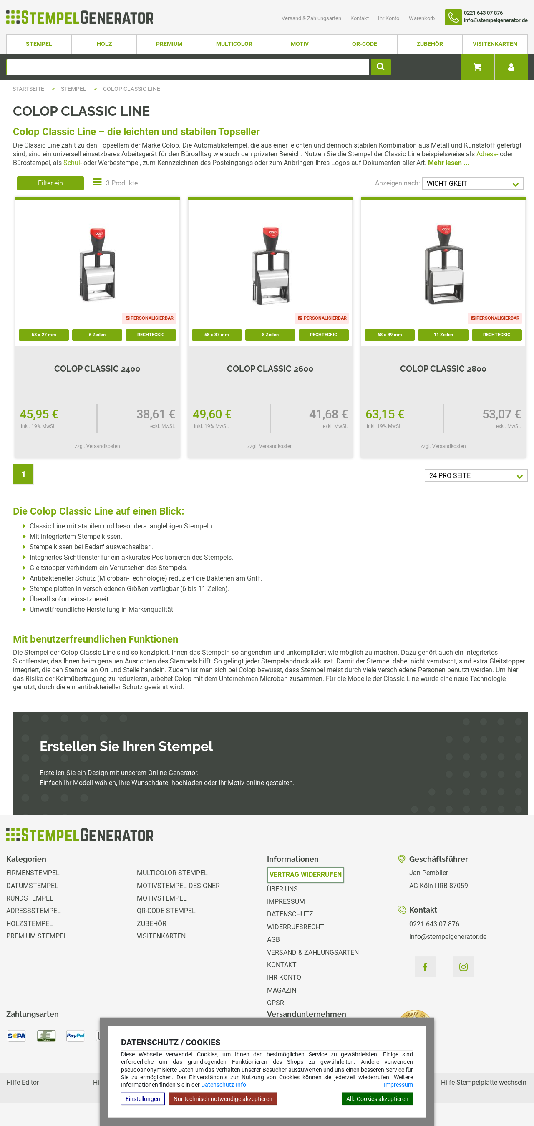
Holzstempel (29, 924)
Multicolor (234, 44)
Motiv (300, 44)
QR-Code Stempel (166, 911)
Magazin (281, 990)
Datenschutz (290, 914)
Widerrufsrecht (295, 927)
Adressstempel (33, 911)
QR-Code (364, 44)
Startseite (28, 88)
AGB (273, 939)
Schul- (72, 163)
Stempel (39, 44)
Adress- (487, 154)
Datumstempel (32, 886)
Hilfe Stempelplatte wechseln (483, 1082)
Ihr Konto (389, 18)
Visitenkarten (495, 44)
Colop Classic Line (131, 88)
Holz (104, 44)
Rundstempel (29, 898)
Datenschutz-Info (223, 1084)
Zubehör (430, 44)
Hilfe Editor (22, 1082)
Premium (169, 44)
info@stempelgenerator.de (447, 937)
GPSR (275, 1003)
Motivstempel (162, 898)
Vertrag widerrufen (306, 874)
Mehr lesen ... (449, 163)
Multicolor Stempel (172, 873)
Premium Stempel (36, 936)
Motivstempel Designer (178, 886)
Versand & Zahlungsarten (312, 18)
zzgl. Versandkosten (97, 446)
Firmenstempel (33, 873)
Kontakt (360, 18)
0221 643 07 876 (434, 924)
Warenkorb (422, 18)
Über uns (282, 889)
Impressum (398, 1084)
